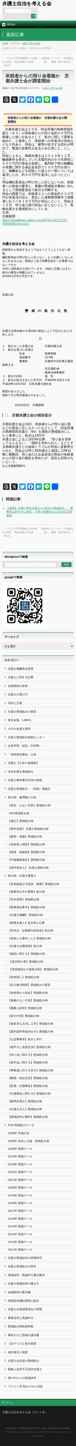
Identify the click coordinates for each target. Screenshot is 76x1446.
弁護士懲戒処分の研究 (22, 1266)
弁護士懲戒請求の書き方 (23, 1283)
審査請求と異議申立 (20, 1317)
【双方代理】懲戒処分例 (23, 1016)
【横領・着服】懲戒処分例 (25, 836)
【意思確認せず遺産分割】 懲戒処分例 (33, 969)
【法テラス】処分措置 (22, 1343)
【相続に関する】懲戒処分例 (26, 953)
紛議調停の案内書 (19, 1292)
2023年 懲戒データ (20, 1164)
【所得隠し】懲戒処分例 (23, 977)
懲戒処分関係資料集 (20, 1326)
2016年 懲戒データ (20, 1218)
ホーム (9, 1402)
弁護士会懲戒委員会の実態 (25, 1309)
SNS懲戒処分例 (19, 813)
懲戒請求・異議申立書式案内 (26, 1275)
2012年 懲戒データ (20, 1249)
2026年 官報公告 (18, 1133)
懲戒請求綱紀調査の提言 (23, 1300)
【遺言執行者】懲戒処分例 (26, 961)
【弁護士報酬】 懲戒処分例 (25, 915)
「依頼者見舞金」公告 (22, 754)
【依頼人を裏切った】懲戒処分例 (29, 938)
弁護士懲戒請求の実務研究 (25, 1257)
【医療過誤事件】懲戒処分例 (26, 907)
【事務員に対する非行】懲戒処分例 (30, 1070)
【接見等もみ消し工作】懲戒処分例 (30, 1023)
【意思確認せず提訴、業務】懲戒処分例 (33, 884)
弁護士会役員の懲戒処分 (23, 1360)
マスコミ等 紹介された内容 (25, 1386)
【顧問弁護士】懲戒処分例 (25, 1101)
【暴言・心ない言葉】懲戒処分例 (29, 805)
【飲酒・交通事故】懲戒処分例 (28, 1085)
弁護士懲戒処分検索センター (26, 737)
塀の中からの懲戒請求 (22, 1378)
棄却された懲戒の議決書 (23, 1335)
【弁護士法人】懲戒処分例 (25, 1109)
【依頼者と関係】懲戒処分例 (26, 844)
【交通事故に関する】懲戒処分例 (29, 1093)
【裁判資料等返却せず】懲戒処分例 (30, 1031)
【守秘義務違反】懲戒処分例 (26, 859)
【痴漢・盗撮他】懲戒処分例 (26, 852)
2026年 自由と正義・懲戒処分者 (28, 1141)
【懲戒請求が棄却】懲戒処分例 (28, 1116)
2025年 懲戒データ (20, 1148)
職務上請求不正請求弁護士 (25, 1369)
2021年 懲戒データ (20, 1179)
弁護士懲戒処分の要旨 (22, 711)
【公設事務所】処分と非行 (25, 1039)
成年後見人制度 (18, 1352)
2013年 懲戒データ (20, 1241)
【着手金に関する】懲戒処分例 (28, 1062)
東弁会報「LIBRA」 (20, 720)
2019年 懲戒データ (20, 1195)
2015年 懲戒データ (20, 1226)
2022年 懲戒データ (20, 1172)
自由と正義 (15, 703)
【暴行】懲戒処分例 (20, 821)
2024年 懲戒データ (20, 1156)
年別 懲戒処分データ (21, 1125)
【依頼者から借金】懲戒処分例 (28, 992)
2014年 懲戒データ (20, 1234)
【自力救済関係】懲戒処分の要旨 (29, 984)
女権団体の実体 (18, 686)
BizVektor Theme (45, 1432)
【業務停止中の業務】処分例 (26, 891)
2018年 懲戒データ (20, 1203)
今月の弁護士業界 (19, 728)
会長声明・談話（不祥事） (25, 745)
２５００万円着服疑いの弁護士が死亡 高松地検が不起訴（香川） (19, 62)
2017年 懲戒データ (20, 1210)
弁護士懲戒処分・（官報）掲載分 (29, 788)
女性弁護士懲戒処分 (20, 771)
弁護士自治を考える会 (26, 3)
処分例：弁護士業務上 (22, 875)
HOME (5, 43)
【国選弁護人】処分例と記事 (26, 922)
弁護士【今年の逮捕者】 (23, 763)
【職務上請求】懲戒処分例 (25, 1008)
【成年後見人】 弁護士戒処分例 (28, 867)
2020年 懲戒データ (20, 1187)
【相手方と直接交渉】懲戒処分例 (29, 1047)
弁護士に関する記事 (31, 43)
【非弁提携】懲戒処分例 (23, 899)
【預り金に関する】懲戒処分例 (28, 1054)
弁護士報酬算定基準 (20, 668)
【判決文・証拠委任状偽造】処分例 (30, 930)
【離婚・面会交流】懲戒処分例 (28, 1078)
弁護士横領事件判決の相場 (25, 780)
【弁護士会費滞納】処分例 (25, 946)
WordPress (25, 1432)
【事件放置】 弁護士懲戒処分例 (28, 828)
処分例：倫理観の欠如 (22, 797)
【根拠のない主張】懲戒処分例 (28, 1000)
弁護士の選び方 (18, 694)
